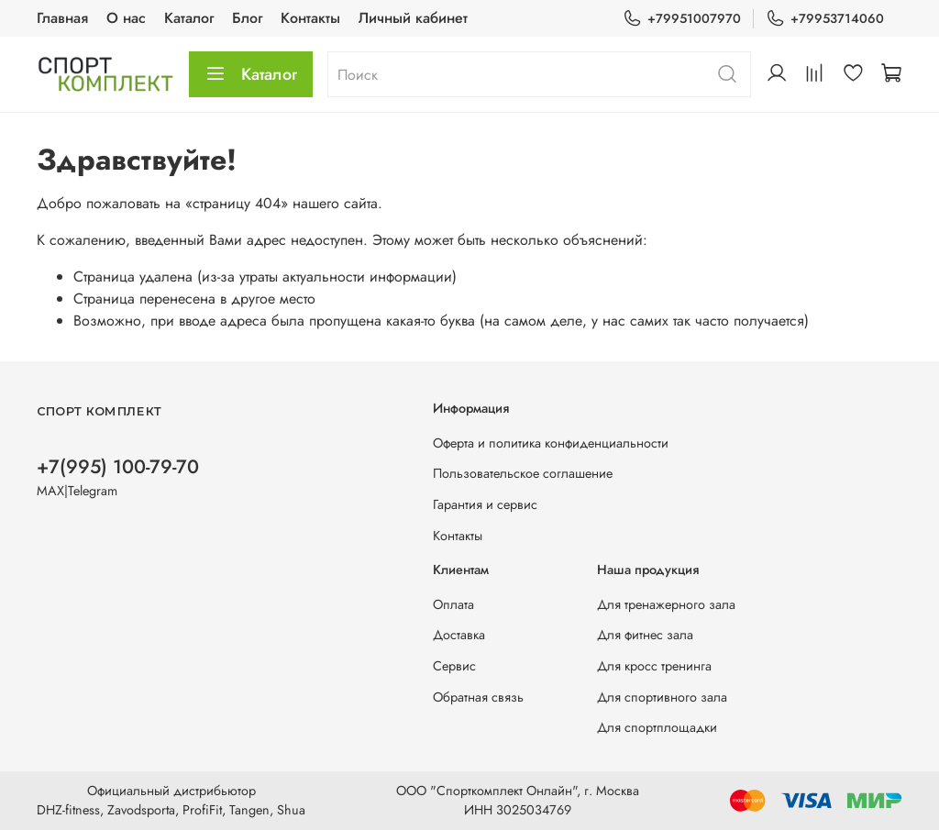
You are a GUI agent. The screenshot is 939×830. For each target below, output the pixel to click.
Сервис (454, 666)
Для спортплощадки (657, 727)
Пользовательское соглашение (523, 473)
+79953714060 (825, 18)
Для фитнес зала (645, 634)
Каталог (189, 17)
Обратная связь (478, 697)
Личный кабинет (413, 17)
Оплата (453, 604)
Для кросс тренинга (654, 666)
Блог (247, 17)
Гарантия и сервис (485, 504)
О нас (126, 17)
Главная (62, 17)
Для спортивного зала (662, 697)
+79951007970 (682, 18)
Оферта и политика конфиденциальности (550, 443)
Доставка (459, 634)
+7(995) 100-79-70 (118, 467)
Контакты (310, 17)
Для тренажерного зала (666, 604)
